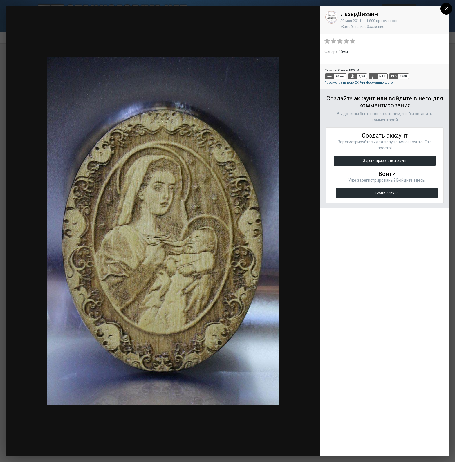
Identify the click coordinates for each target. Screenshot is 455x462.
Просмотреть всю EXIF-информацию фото (358, 82)
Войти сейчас (386, 193)
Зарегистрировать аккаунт (385, 161)
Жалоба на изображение (362, 26)
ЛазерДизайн (359, 13)
